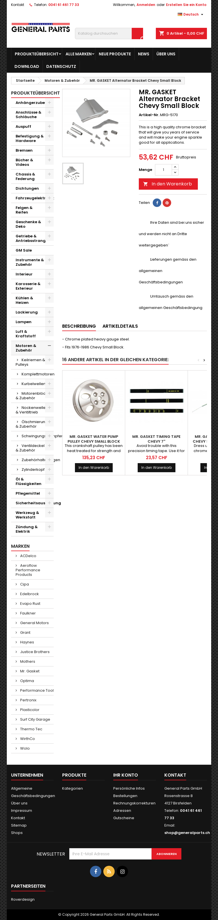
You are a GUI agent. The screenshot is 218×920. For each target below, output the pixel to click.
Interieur (24, 274)
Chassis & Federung (25, 176)
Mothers (27, 661)
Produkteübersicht (36, 54)
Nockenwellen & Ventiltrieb (32, 410)
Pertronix (27, 700)
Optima (26, 680)
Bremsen (24, 150)
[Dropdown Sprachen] (191, 14)
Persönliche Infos (129, 788)
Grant (24, 632)
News (143, 54)
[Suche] (109, 33)
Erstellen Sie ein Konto (186, 4)
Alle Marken (79, 54)
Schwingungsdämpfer (38, 436)
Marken (20, 546)
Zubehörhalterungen (38, 460)
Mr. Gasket (29, 671)
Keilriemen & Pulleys (30, 362)
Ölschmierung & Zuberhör (32, 424)
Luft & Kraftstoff (26, 334)
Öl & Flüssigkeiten (28, 481)
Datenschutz (61, 66)
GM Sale (24, 250)
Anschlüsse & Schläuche (28, 115)
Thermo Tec (30, 729)
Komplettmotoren (38, 374)
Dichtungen (27, 188)
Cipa (24, 584)
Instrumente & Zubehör (30, 262)
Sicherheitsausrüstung (35, 503)
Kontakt (17, 4)
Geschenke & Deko (28, 224)
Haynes (26, 642)
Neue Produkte (115, 54)
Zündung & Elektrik (27, 529)
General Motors (34, 623)
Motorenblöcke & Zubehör (33, 396)
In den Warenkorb (167, 184)
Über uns (165, 54)
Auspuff (23, 126)
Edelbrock (29, 594)
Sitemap (19, 825)
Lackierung (27, 312)
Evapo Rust (29, 603)
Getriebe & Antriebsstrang (31, 238)
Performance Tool (36, 690)
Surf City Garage (34, 719)
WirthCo (27, 738)
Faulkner (27, 613)
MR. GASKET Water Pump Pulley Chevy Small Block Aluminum (94, 441)
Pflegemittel (28, 493)
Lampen (24, 322)
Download (26, 66)
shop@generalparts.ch (187, 832)
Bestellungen (125, 795)
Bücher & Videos (24, 162)
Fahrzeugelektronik (35, 198)
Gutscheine (123, 818)
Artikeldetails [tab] (120, 326)
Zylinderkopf (33, 469)
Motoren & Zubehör (26, 348)
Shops (17, 832)
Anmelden (146, 4)
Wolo (24, 748)
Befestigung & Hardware (30, 138)
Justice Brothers (34, 652)
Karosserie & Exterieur (28, 286)
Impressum (21, 810)
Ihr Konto (125, 775)
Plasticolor (29, 709)
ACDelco (27, 556)
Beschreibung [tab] (79, 326)
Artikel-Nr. (149, 115)
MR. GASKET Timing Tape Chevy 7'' (156, 439)
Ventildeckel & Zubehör (30, 448)
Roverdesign (23, 899)
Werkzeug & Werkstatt (27, 515)
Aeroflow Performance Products (28, 570)
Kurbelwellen (34, 383)
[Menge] (163, 169)
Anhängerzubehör (34, 102)
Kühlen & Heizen (24, 300)
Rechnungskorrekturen (134, 803)
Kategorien (72, 788)
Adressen (122, 810)
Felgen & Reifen (24, 210)
